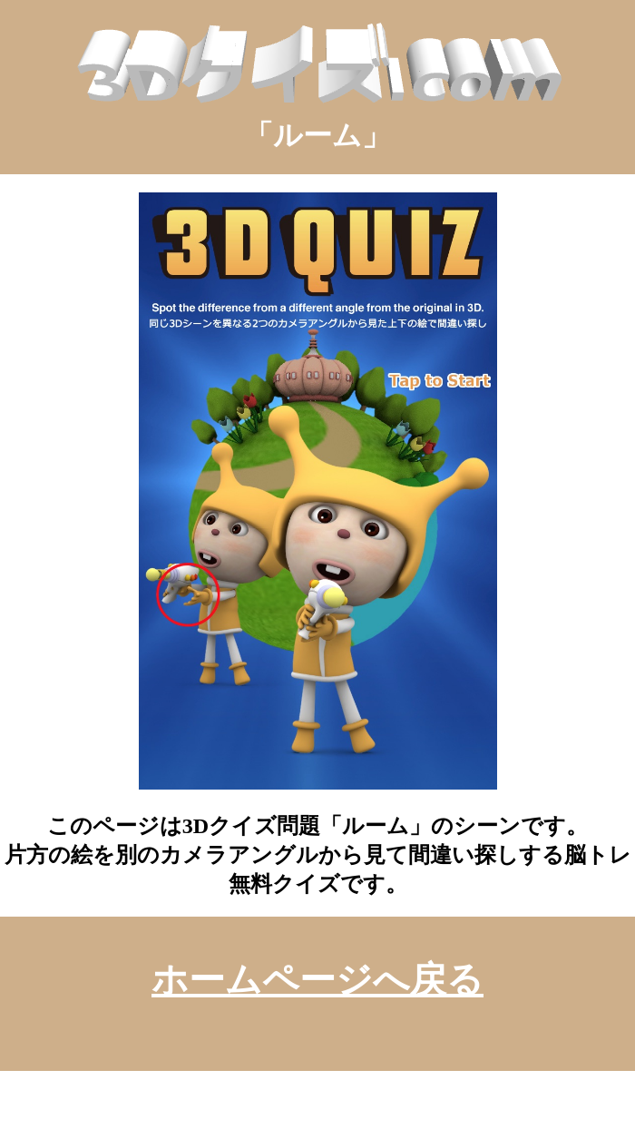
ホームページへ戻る (317, 979)
